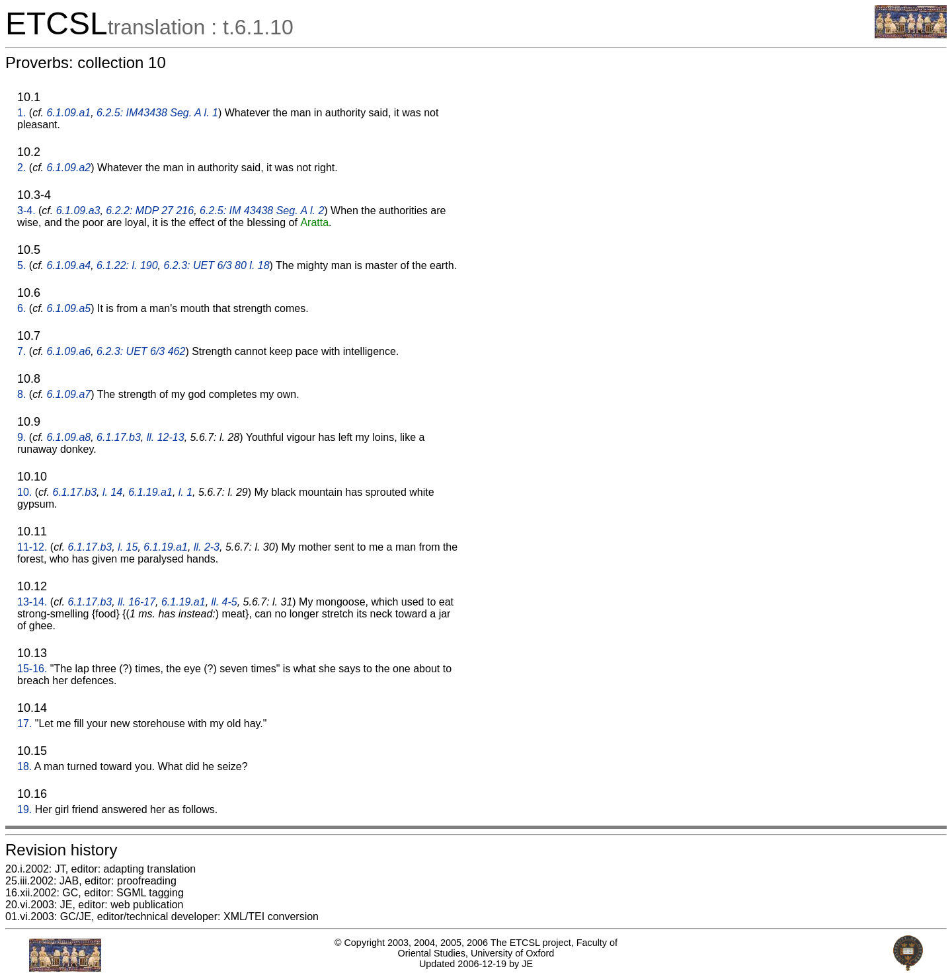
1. (21, 112)
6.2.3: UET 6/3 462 (141, 351)
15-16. (32, 668)
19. (24, 809)
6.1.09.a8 (68, 437)
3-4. (26, 210)
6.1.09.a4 (68, 265)
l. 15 (128, 547)
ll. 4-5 (224, 601)
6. (21, 308)
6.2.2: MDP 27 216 (150, 210)
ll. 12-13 (165, 437)
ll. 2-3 (206, 547)
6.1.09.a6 (68, 351)
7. (21, 351)
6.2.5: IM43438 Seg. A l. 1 (157, 112)
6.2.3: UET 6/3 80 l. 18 (217, 265)
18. (24, 766)
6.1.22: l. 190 (127, 265)
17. (24, 723)
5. (21, 265)
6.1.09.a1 (68, 112)
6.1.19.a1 (150, 492)
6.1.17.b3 (119, 437)
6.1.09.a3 (78, 210)
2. (21, 167)
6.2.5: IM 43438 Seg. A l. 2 (262, 210)
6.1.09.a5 (68, 308)
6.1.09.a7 (68, 394)
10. (24, 492)
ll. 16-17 (136, 601)
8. (21, 394)
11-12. (32, 547)
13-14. (32, 601)
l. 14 (112, 492)
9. (21, 437)
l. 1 (185, 492)
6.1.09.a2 (68, 167)
